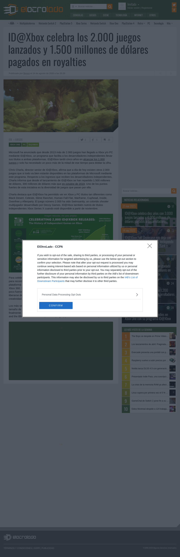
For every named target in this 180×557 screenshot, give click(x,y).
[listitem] (90, 295)
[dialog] (90, 278)
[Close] (150, 247)
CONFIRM (56, 305)
